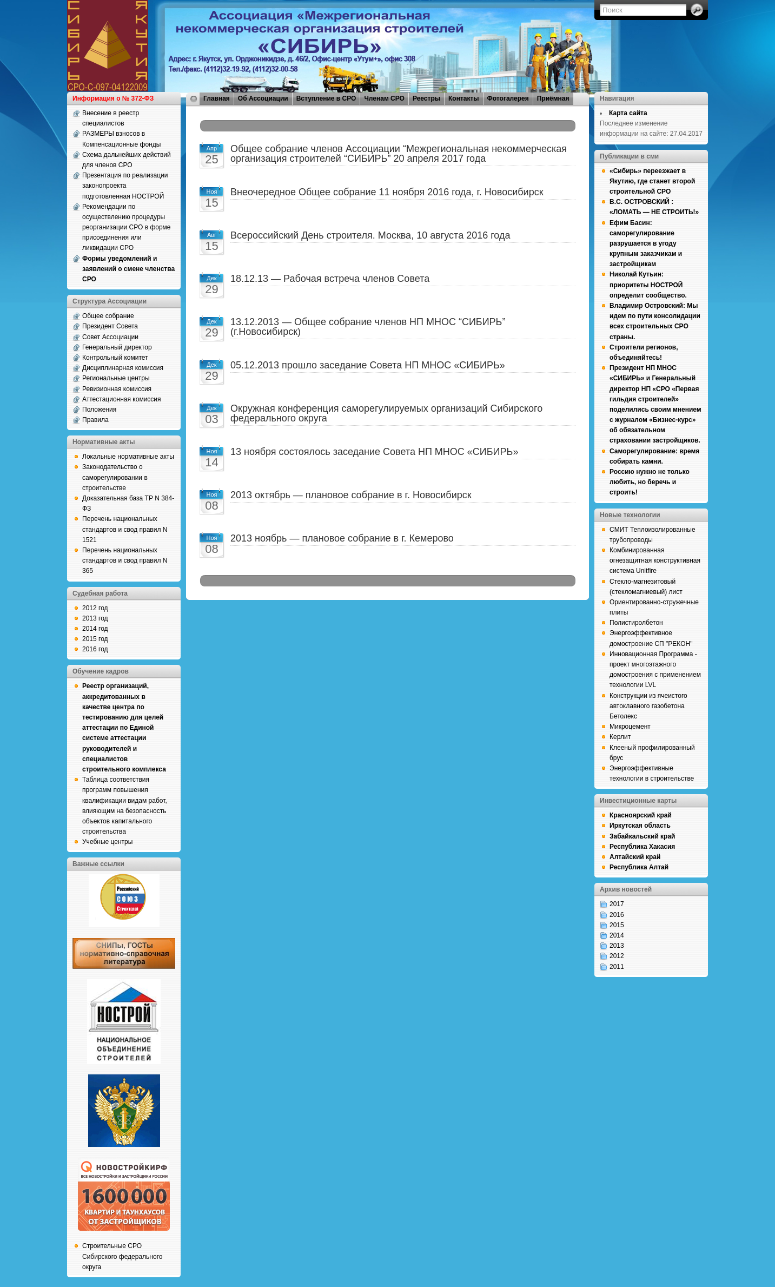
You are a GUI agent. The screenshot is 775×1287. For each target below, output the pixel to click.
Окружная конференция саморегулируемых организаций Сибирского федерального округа (386, 413)
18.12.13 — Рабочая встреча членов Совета (329, 278)
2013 (617, 945)
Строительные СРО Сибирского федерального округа (122, 1256)
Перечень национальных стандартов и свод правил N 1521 (124, 529)
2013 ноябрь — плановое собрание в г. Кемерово (342, 538)
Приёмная (553, 98)
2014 (617, 935)
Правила (95, 420)
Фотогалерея (508, 98)
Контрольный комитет (115, 357)
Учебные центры (107, 842)
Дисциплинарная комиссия (122, 368)
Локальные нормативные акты (128, 456)
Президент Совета (110, 326)
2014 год (95, 628)
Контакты (463, 98)
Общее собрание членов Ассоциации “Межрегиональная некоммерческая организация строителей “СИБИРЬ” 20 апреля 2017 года (398, 153)
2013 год (95, 618)
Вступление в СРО (326, 98)
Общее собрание (108, 316)
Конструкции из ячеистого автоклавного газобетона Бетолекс (648, 706)
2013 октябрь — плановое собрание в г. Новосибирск (351, 495)
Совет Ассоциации (110, 337)
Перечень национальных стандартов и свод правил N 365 (124, 560)
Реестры (426, 98)
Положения (99, 409)
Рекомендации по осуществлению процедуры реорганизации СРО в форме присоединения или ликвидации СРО (126, 227)
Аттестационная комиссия (121, 399)
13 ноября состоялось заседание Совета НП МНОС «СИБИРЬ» (374, 451)
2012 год (95, 608)
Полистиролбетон (636, 622)
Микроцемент (630, 726)
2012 (617, 956)
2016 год (95, 649)
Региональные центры (116, 378)
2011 (617, 967)
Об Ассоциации (263, 98)
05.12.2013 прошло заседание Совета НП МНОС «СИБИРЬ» (367, 365)
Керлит (620, 737)
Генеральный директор (117, 347)
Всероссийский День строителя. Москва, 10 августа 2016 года (370, 235)
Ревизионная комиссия (116, 389)
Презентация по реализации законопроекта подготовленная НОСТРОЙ (125, 185)
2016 (617, 915)
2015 (617, 925)
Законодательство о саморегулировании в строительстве (115, 477)
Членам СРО (384, 98)
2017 (617, 904)
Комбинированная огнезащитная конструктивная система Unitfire (655, 560)
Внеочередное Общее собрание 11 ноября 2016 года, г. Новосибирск (387, 192)
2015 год (95, 639)
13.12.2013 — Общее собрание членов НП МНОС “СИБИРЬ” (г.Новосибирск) (367, 326)
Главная (216, 98)
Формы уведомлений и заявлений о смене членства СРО (128, 269)
